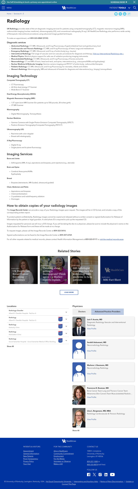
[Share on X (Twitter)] (120, 14)
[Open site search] (135, 8)
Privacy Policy (28, 461)
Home (9, 14)
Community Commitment (64, 454)
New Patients (28, 456)
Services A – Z (19, 14)
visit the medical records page (111, 239)
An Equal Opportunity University (59, 482)
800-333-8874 (92, 465)
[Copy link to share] (129, 14)
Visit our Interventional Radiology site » (108, 54)
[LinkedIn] (105, 475)
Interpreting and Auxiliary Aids (86, 482)
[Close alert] (134, 2)
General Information (31, 454)
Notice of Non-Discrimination (112, 482)
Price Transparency (30, 459)
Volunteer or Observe (62, 461)
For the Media (59, 459)
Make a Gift (58, 464)
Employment (59, 456)
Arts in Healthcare (61, 451)
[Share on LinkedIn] (124, 14)
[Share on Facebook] (116, 14)
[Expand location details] (38, 312)
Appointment (28, 451)
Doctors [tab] (81, 312)
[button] (6, 8)
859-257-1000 (92, 462)
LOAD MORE (69, 292)
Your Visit (27, 464)
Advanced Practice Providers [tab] (107, 312)
